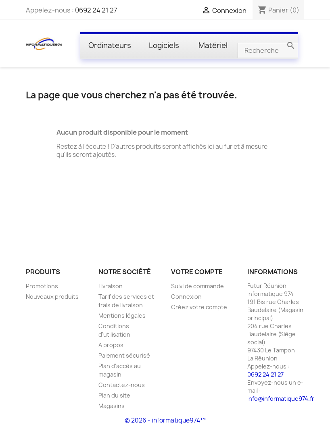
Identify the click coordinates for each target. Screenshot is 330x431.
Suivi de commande (197, 286)
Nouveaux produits (52, 296)
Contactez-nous (121, 385)
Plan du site (114, 395)
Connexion (186, 296)
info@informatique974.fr (280, 398)
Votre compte (197, 271)
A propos (110, 345)
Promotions (42, 286)
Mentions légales (122, 315)
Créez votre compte (199, 307)
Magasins (111, 406)
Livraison (110, 286)
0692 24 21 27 (96, 10)
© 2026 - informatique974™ (165, 420)
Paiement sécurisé (124, 355)
